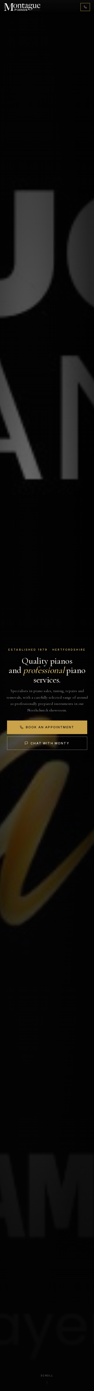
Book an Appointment (47, 727)
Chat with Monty (47, 743)
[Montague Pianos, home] (22, 7)
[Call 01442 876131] (85, 7)
